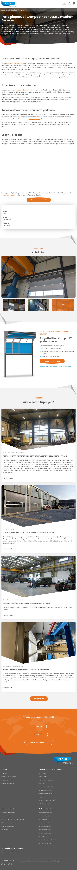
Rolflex (4, 769)
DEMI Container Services (15, 63)
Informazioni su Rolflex (8, 777)
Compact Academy (7, 816)
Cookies (51, 861)
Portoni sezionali (43, 823)
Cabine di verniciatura (45, 780)
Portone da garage (44, 833)
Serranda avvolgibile (45, 813)
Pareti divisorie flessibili (45, 787)
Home (3, 10)
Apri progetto (8, 478)
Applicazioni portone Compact (51, 769)
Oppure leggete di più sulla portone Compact (55, 366)
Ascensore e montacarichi (47, 800)
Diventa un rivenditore (8, 823)
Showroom (42, 773)
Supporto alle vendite (8, 813)
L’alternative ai (44, 809)
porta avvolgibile (21, 90)
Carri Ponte (14, 10)
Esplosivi (41, 783)
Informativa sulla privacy (40, 861)
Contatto (4, 773)
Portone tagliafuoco (44, 830)
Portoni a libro (42, 836)
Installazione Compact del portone (12, 819)
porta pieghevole (34, 119)
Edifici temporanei (44, 804)
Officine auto (42, 777)
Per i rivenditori (7, 809)
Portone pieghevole (44, 826)
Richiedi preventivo (7, 783)
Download (4, 780)
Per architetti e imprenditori (12, 848)
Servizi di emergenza (45, 790)
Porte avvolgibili (43, 816)
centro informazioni (8, 195)
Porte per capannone (45, 843)
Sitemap (56, 861)
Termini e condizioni (26, 861)
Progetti (8, 10)
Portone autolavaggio (45, 794)
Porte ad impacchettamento (47, 840)
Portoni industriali (43, 819)
